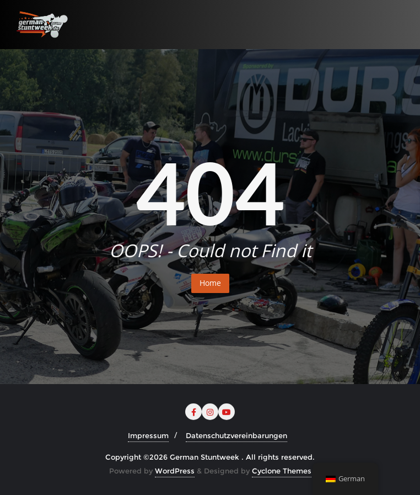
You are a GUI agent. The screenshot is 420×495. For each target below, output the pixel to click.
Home (210, 283)
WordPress (175, 470)
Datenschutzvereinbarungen (236, 435)
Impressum (148, 435)
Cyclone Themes (281, 470)
